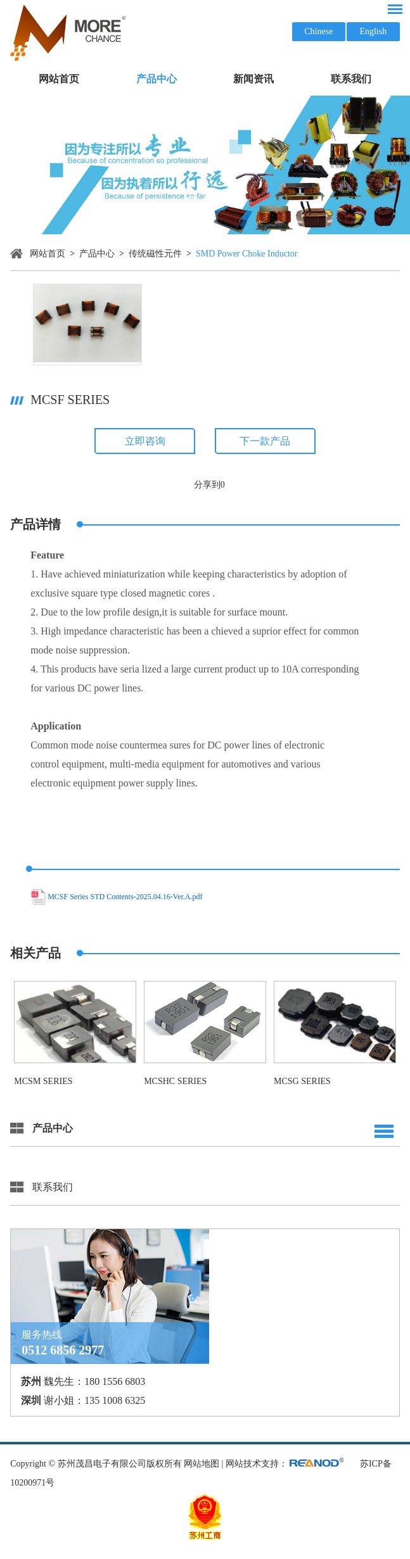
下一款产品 (265, 441)
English (373, 31)
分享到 (207, 484)
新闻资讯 (253, 78)
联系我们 (351, 78)
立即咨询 (145, 441)
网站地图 (201, 1463)
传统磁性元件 (155, 253)
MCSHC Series (175, 1081)
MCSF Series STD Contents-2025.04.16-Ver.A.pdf (125, 897)
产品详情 (35, 524)
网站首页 (59, 78)
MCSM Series (43, 1081)
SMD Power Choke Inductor (247, 253)
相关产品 (35, 953)
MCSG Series (302, 1081)
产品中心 (156, 78)
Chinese (318, 31)
